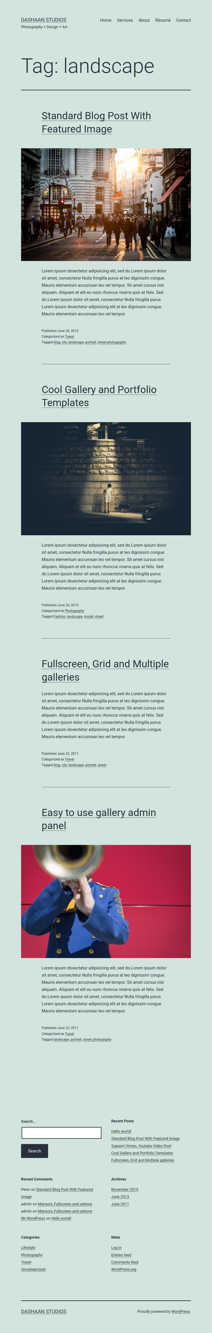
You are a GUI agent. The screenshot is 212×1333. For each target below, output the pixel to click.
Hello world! (121, 1131)
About (144, 20)
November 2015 (124, 1189)
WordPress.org (123, 1269)
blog (57, 342)
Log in (116, 1247)
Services (125, 20)
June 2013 (120, 1196)
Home (106, 20)
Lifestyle (28, 1247)
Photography (74, 611)
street (99, 616)
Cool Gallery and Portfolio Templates (142, 1153)
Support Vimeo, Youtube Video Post (141, 1146)
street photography (112, 342)
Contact (183, 20)
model (88, 616)
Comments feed (124, 1262)
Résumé (162, 20)
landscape (76, 342)
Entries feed (121, 1255)
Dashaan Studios (43, 20)
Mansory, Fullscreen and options (65, 1204)
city (64, 342)
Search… (28, 1121)
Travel (69, 337)
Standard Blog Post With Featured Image (145, 1138)
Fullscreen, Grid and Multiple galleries (142, 1160)
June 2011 (120, 1204)
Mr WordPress (33, 1218)
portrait (90, 342)
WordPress (180, 1311)
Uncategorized (33, 1269)
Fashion (59, 616)
